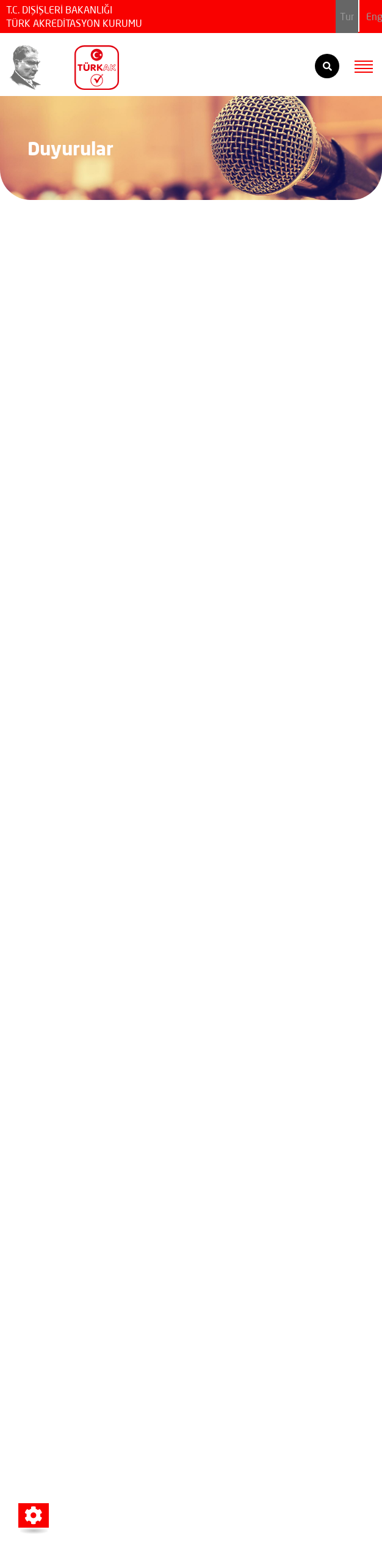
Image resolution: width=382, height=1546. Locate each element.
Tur (347, 16)
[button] (33, 1515)
